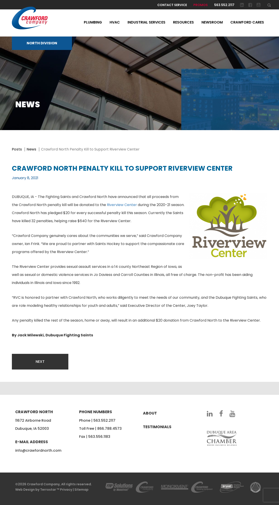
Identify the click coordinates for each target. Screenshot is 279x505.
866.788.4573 (109, 428)
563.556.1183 (99, 436)
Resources (183, 22)
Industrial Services (146, 22)
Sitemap (81, 489)
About (150, 413)
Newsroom (212, 22)
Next (40, 361)
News (31, 149)
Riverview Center (122, 204)
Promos (200, 5)
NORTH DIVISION (42, 43)
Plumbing (93, 22)
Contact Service (172, 5)
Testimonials (157, 427)
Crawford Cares (247, 22)
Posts (17, 149)
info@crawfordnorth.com (38, 450)
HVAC (115, 22)
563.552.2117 (224, 5)
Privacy (66, 489)
